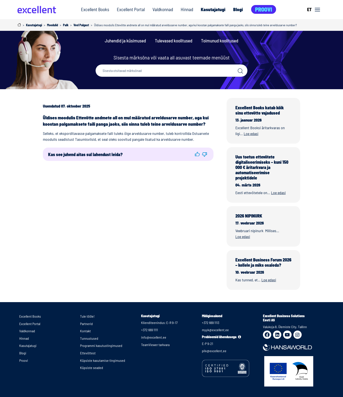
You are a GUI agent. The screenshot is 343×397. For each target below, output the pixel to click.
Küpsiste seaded (91, 368)
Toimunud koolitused (219, 40)
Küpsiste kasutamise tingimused (102, 360)
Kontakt (85, 331)
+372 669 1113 (210, 322)
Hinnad (187, 9)
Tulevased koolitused (173, 40)
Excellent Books (95, 9)
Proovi (263, 9)
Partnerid (86, 324)
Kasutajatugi (213, 9)
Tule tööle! (87, 316)
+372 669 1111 (149, 330)
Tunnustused (89, 338)
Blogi (238, 9)
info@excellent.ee (153, 337)
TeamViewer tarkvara (155, 345)
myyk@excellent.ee (215, 330)
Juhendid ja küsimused (125, 40)
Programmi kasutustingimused (101, 345)
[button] (197, 154)
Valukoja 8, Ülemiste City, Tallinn (285, 327)
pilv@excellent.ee (214, 351)
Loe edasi (251, 133)
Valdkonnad (162, 9)
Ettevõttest (88, 353)
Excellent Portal (131, 9)
